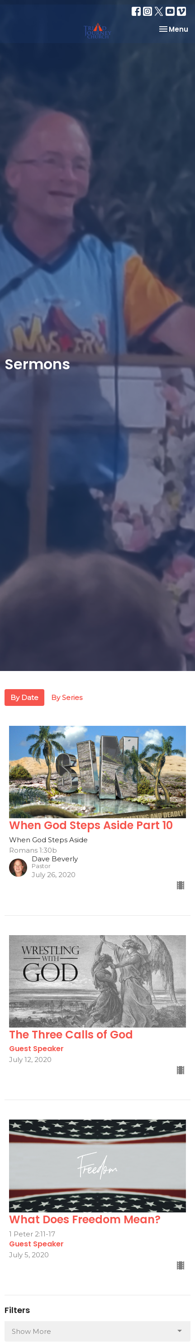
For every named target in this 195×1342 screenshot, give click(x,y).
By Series (66, 697)
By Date (24, 697)
